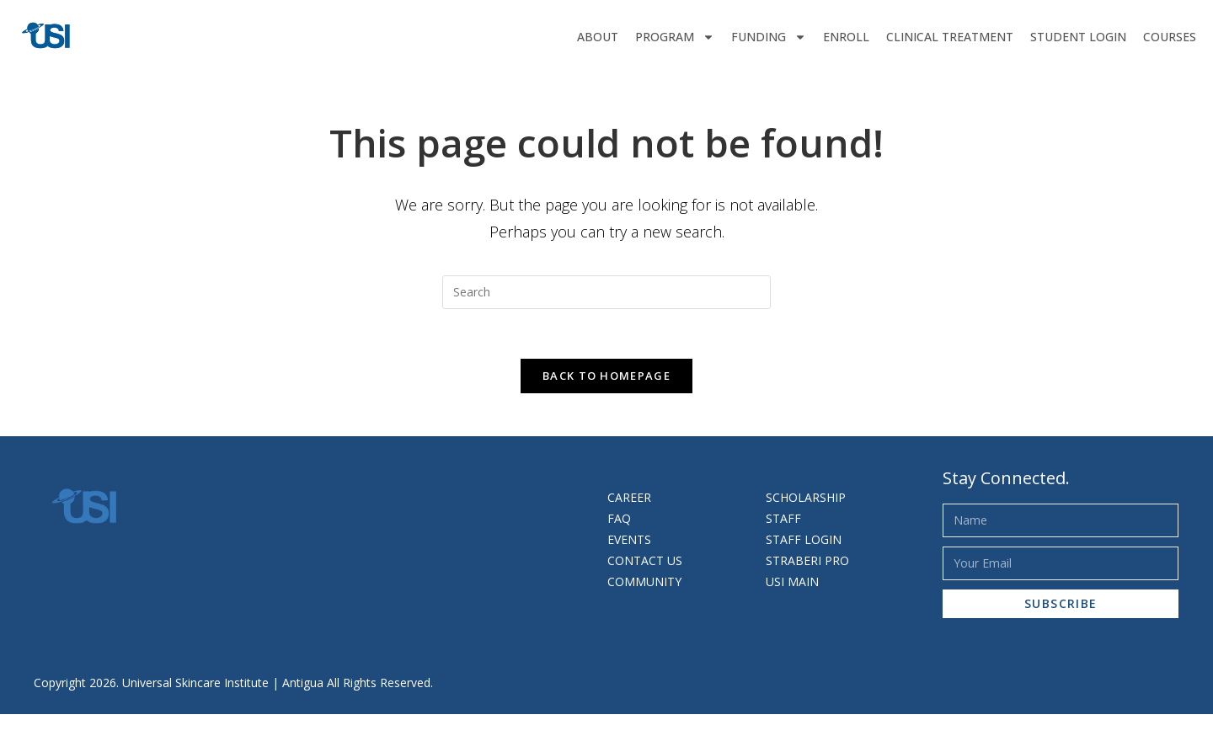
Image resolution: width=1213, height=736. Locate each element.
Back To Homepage (606, 377)
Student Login (1078, 37)
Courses (1169, 37)
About (597, 37)
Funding (768, 37)
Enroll (846, 37)
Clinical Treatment (949, 37)
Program (674, 37)
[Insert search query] (606, 292)
